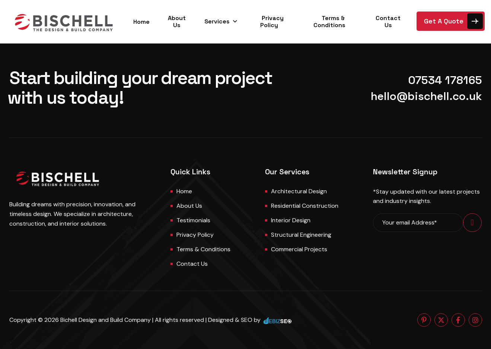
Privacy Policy (272, 21)
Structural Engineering (301, 235)
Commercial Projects (299, 249)
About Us (177, 21)
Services (217, 21)
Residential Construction (304, 206)
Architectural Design (299, 191)
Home (141, 22)
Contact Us (388, 21)
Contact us (192, 264)
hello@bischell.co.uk (426, 96)
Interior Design (290, 220)
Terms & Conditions (329, 21)
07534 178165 (445, 80)
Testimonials (193, 220)
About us (189, 206)
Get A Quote (443, 21)
